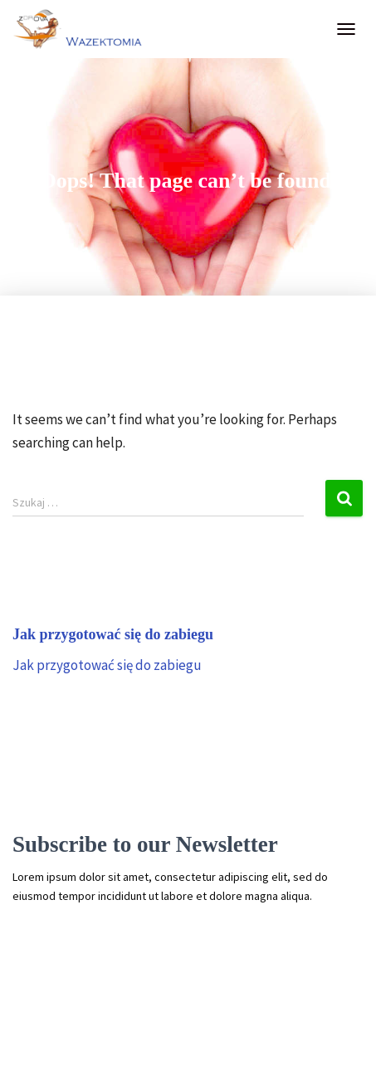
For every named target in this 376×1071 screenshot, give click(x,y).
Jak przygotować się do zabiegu (107, 665)
